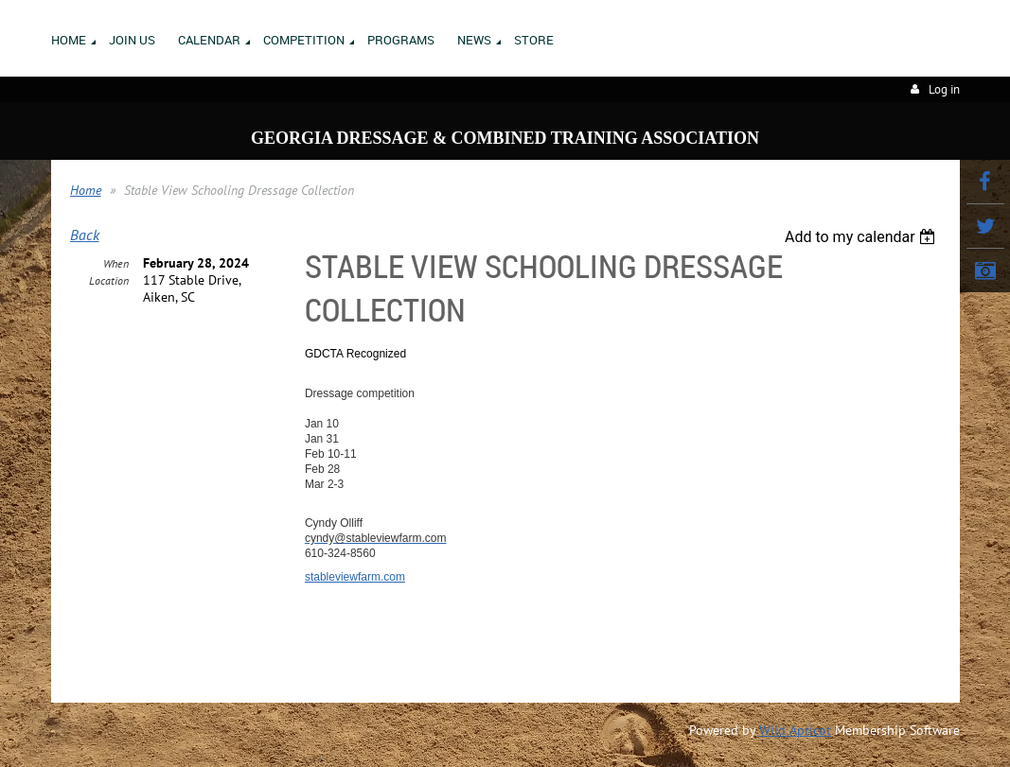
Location (109, 280)
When (116, 263)
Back (84, 234)
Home (85, 190)
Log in (944, 89)
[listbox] (863, 237)
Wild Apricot (795, 730)
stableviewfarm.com (355, 577)
